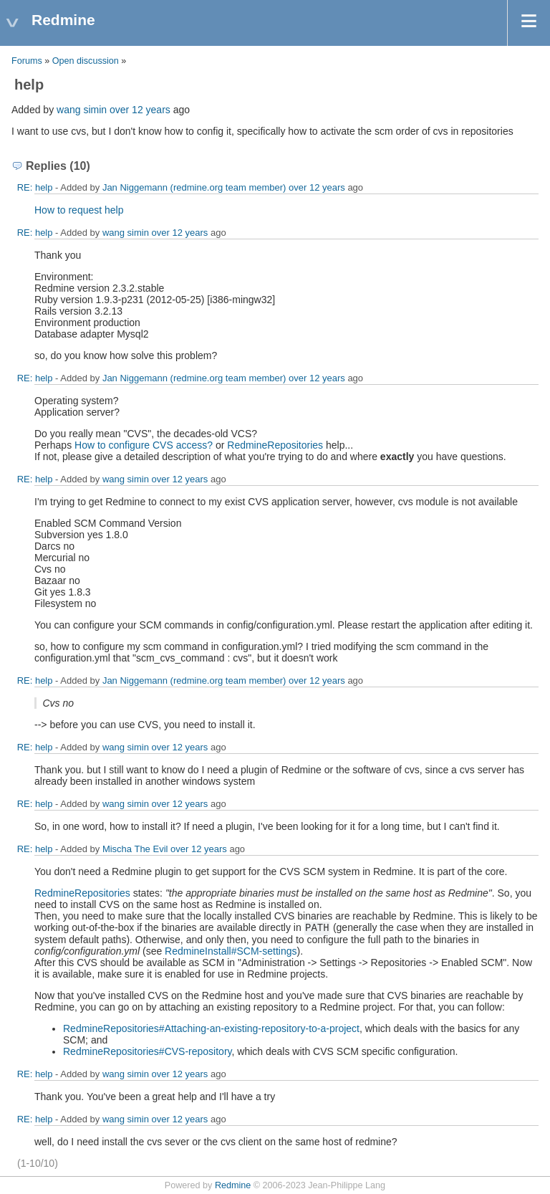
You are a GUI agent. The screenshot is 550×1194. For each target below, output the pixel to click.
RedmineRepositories (275, 445)
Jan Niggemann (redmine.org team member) (194, 187)
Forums (26, 61)
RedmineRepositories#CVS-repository (147, 1051)
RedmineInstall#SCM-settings (230, 951)
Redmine (233, 1185)
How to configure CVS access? (143, 445)
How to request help (79, 210)
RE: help (35, 187)
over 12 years (140, 109)
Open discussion (85, 61)
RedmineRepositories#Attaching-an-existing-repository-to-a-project (211, 1028)
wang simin (82, 109)
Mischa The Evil (135, 849)
